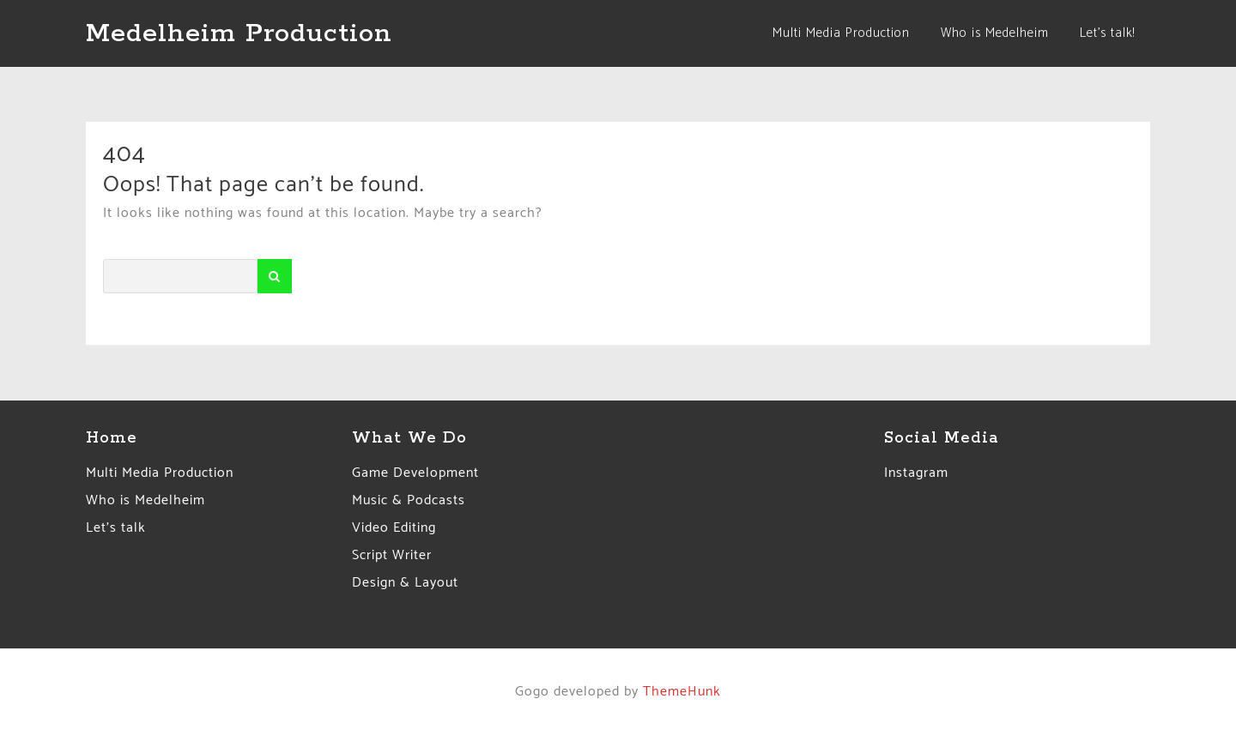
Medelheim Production (239, 33)
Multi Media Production (159, 473)
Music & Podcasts (408, 500)
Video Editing (394, 527)
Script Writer (392, 555)
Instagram (916, 473)
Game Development (415, 473)
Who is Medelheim (145, 500)
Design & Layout (405, 582)
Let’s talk (116, 527)
